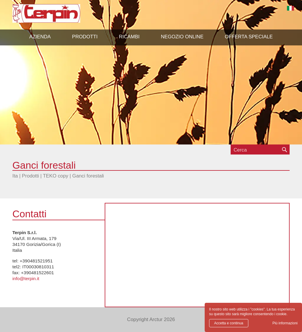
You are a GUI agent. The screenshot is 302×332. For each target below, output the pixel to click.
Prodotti (30, 176)
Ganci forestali (88, 176)
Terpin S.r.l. (56, 16)
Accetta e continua (228, 323)
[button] (85, 36)
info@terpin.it (25, 278)
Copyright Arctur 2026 (151, 319)
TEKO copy (55, 176)
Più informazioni (285, 323)
